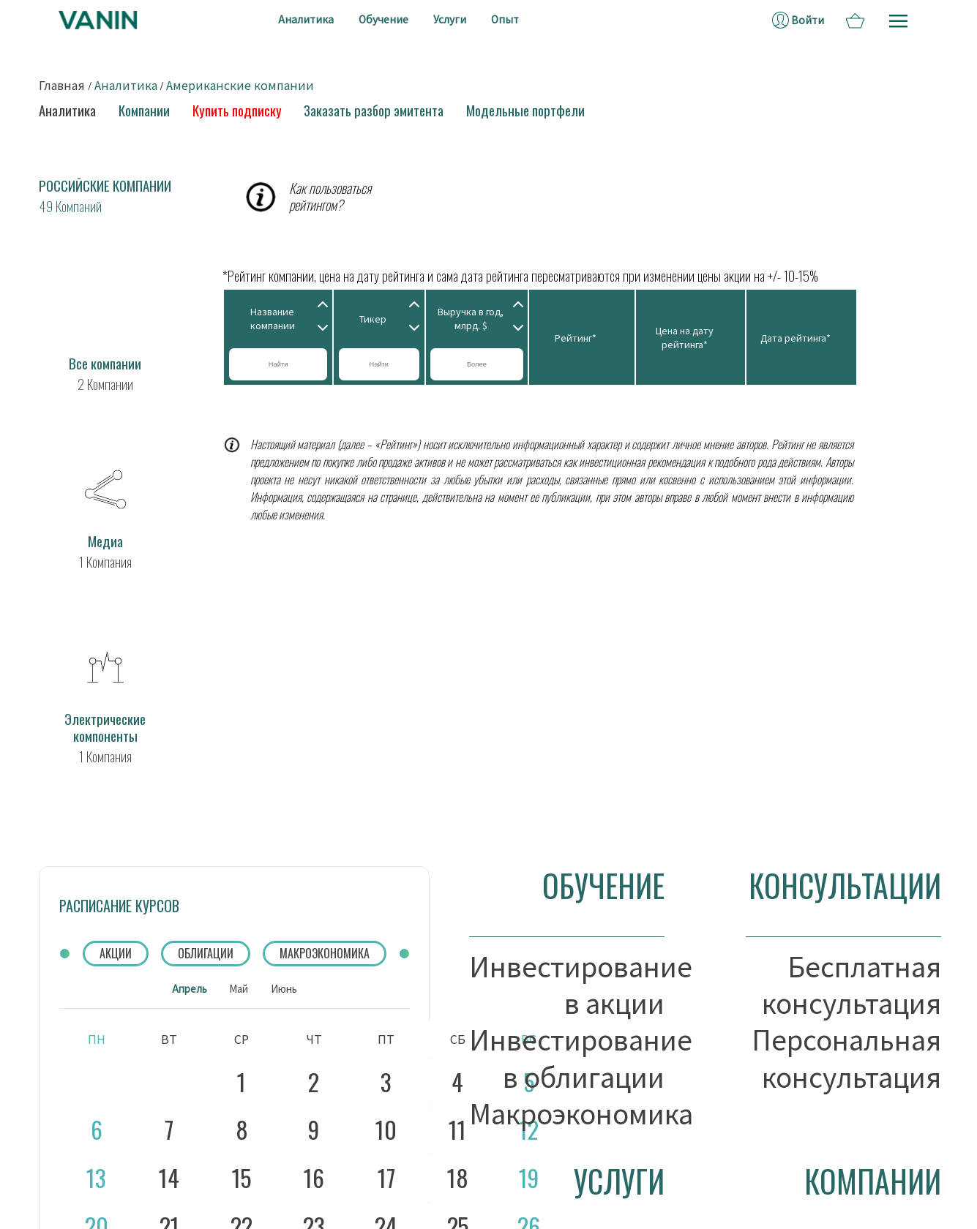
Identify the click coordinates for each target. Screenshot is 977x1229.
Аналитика (125, 85)
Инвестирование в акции (567, 984)
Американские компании (240, 85)
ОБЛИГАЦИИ (205, 953)
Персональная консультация (846, 1057)
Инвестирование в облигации (567, 1057)
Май (238, 989)
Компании (144, 110)
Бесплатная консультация (851, 984)
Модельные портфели (525, 110)
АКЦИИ (116, 953)
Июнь (284, 989)
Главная (62, 85)
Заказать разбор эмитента (373, 110)
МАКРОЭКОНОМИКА (325, 953)
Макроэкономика (567, 1112)
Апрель (189, 989)
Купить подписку (237, 110)
